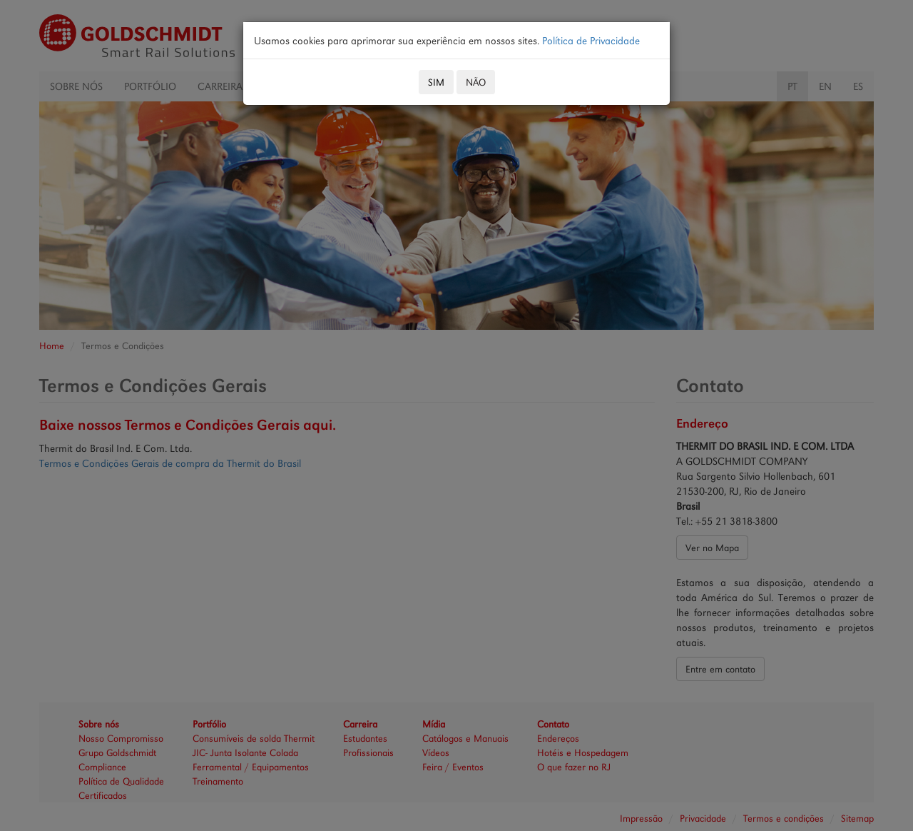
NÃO (476, 82)
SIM (436, 82)
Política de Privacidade (591, 40)
